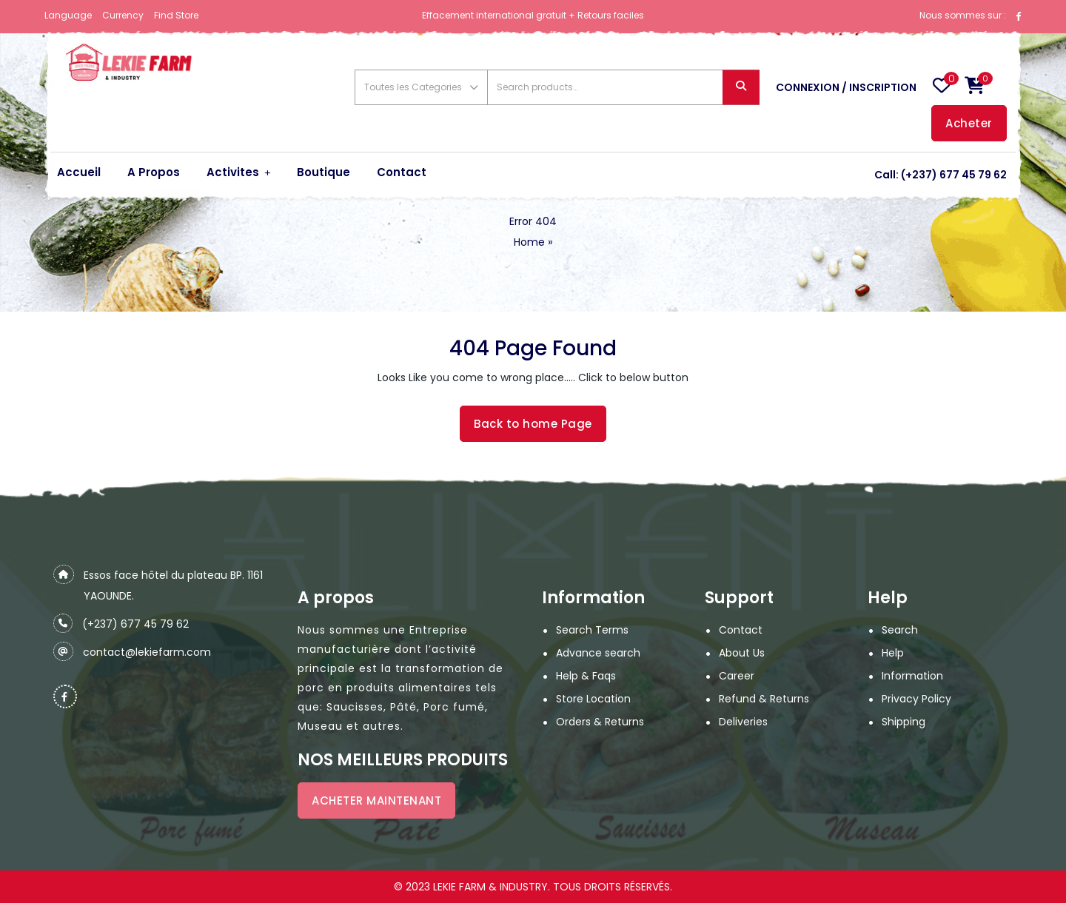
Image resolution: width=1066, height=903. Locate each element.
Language (68, 15)
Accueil (79, 172)
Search (741, 87)
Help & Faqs (586, 675)
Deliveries (743, 721)
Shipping (903, 721)
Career (736, 675)
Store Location (593, 698)
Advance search (598, 652)
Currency (123, 15)
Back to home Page (533, 424)
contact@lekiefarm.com (147, 652)
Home (529, 242)
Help (893, 652)
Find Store (176, 15)
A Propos (153, 172)
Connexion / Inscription (846, 87)
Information (912, 675)
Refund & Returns (764, 698)
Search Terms (592, 629)
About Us (742, 652)
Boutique (323, 172)
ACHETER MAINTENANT (376, 800)
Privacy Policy (916, 698)
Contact (401, 172)
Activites (233, 172)
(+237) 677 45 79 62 (954, 174)
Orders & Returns (600, 721)
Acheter (969, 123)
